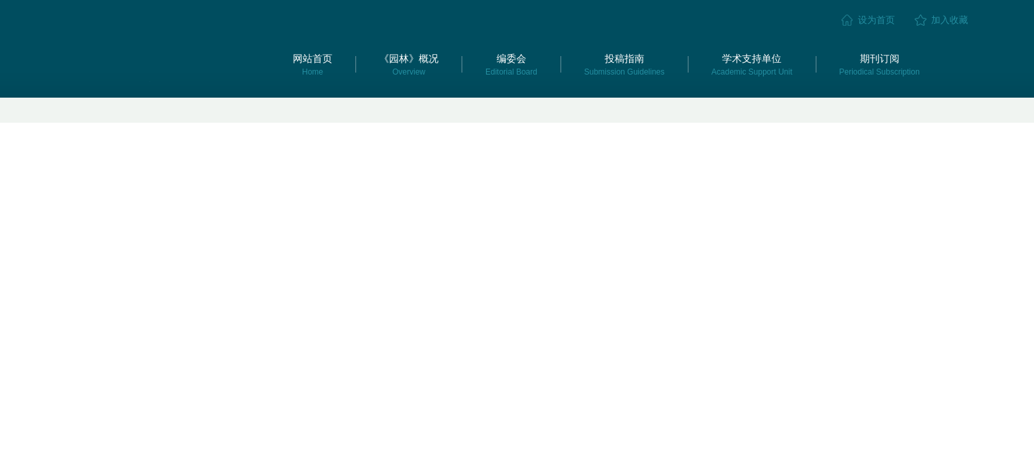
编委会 (511, 65)
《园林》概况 (409, 65)
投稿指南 (624, 65)
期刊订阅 (879, 65)
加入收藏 (949, 20)
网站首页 (312, 65)
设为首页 (876, 20)
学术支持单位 (752, 65)
